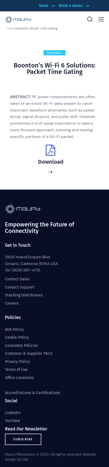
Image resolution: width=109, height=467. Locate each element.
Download (50, 162)
